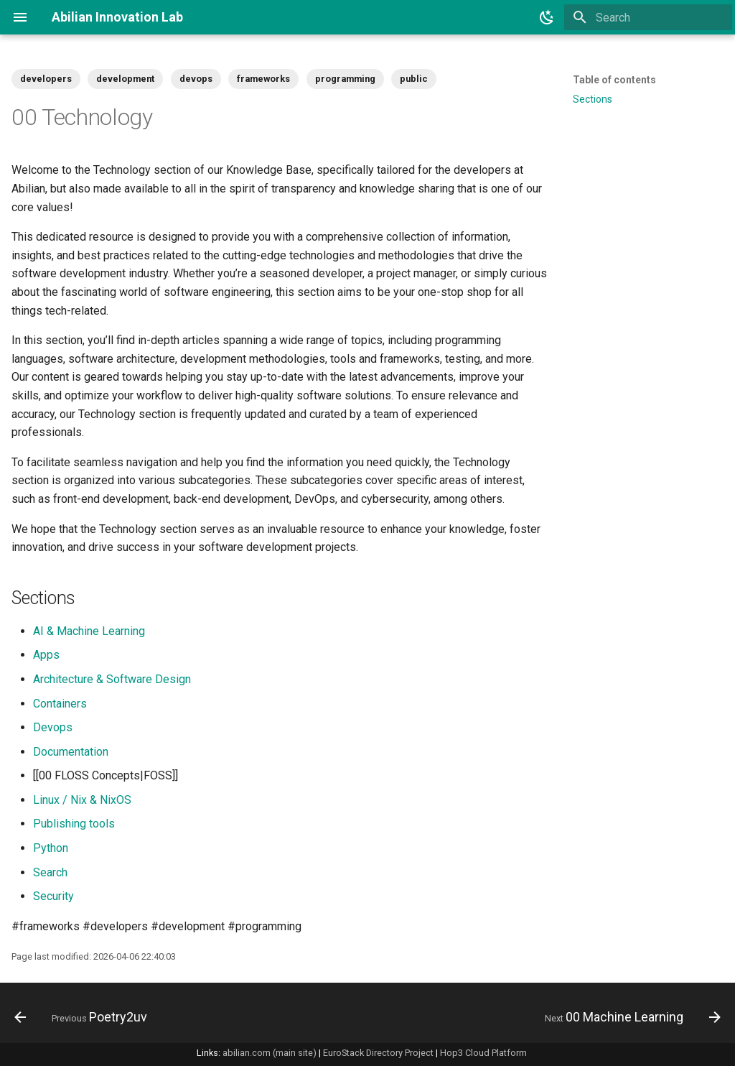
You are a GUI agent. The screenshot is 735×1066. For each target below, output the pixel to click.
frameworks (263, 78)
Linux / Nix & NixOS (82, 800)
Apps (46, 655)
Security (53, 896)
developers (46, 78)
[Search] (648, 17)
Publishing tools (74, 823)
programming (345, 78)
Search (50, 872)
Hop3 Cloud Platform (483, 1052)
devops (195, 78)
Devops (52, 727)
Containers (60, 703)
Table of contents (614, 79)
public (414, 78)
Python (50, 848)
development (125, 78)
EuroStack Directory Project (378, 1052)
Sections (592, 99)
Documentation (70, 752)
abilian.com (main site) (270, 1052)
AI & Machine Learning (89, 631)
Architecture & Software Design (112, 679)
